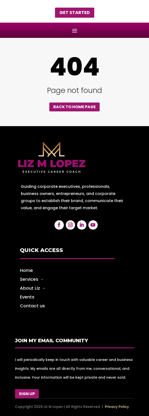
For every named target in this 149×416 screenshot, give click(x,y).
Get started (74, 12)
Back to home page (74, 107)
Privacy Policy (117, 406)
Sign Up (27, 394)
